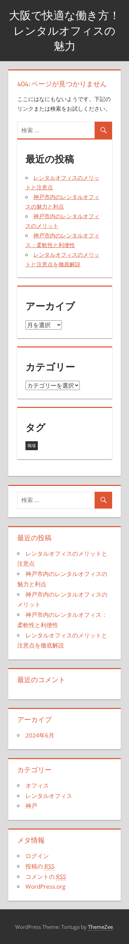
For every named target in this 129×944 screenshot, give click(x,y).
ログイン (37, 856)
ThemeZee (100, 926)
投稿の (39, 866)
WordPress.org (45, 886)
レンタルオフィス (48, 796)
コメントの (45, 877)
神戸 (31, 806)
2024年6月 (39, 735)
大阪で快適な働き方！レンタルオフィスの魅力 (64, 30)
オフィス (37, 785)
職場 (32, 445)
